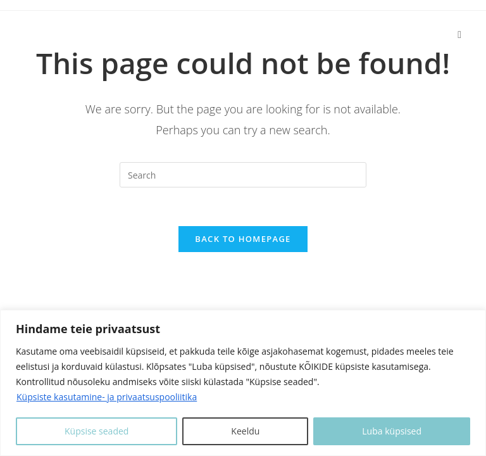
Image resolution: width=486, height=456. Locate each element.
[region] (243, 383)
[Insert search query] (243, 174)
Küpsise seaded (96, 431)
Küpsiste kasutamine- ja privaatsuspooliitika (106, 397)
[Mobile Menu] (459, 34)
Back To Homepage (242, 238)
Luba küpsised (391, 431)
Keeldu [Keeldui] (245, 431)
